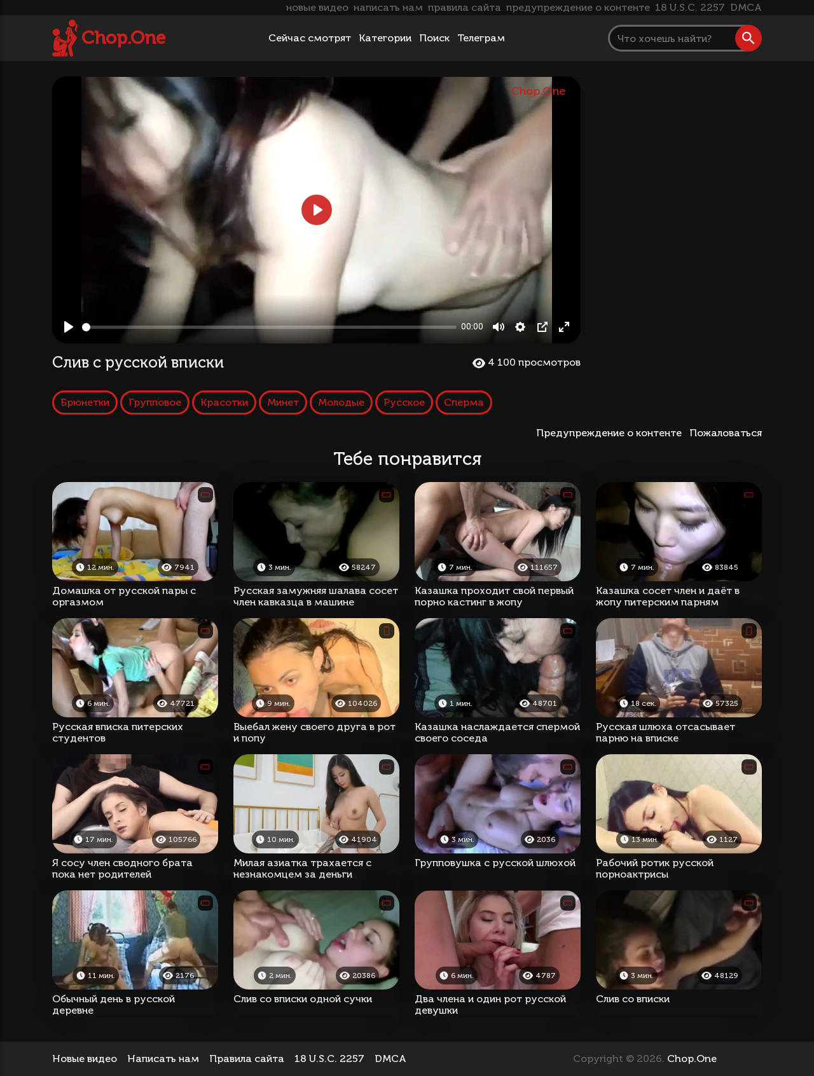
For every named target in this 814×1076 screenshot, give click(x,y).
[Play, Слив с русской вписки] (69, 327)
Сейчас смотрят (309, 38)
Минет (283, 402)
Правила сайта (246, 1058)
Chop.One (123, 37)
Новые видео (84, 1058)
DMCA (746, 7)
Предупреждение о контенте (611, 433)
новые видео (317, 7)
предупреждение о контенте (578, 7)
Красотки (224, 402)
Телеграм (481, 38)
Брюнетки (84, 402)
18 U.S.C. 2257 (690, 7)
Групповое (154, 402)
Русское (404, 402)
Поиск (434, 38)
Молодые (341, 402)
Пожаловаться (725, 433)
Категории (385, 38)
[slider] (269, 327)
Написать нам (163, 1058)
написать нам (388, 7)
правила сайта (464, 7)
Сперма (464, 402)
